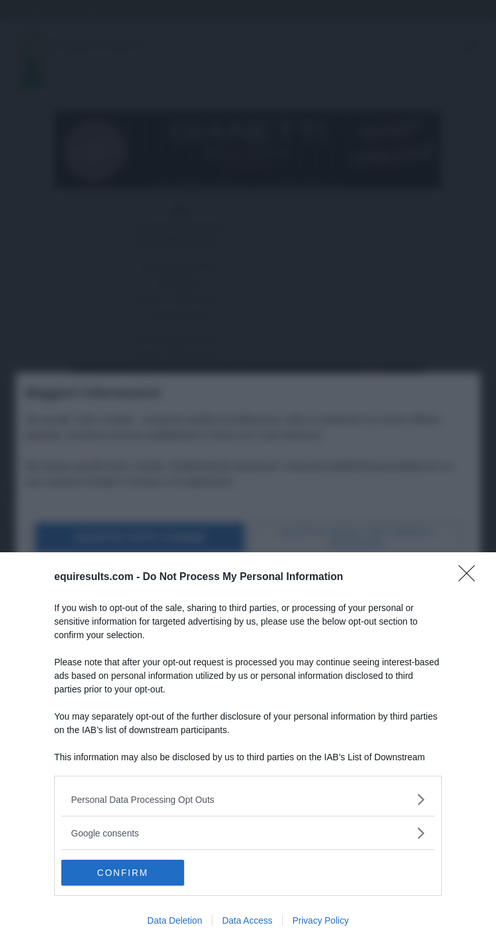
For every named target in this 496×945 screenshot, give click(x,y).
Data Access (247, 920)
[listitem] (248, 799)
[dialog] (248, 748)
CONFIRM (122, 872)
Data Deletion (174, 920)
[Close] (471, 577)
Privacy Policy (321, 920)
